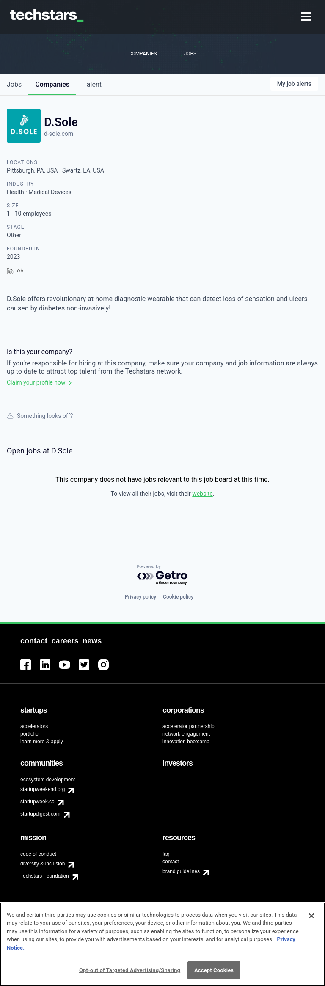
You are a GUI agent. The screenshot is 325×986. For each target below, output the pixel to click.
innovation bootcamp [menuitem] (185, 741)
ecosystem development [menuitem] (47, 780)
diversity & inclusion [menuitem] (42, 864)
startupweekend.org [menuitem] (42, 789)
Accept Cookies (214, 972)
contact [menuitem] (170, 862)
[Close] (311, 917)
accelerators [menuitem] (34, 726)
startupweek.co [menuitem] (37, 802)
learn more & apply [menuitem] (41, 741)
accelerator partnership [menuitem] (188, 726)
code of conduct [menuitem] (38, 854)
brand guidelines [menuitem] (181, 871)
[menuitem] (307, 17)
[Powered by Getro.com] (162, 575)
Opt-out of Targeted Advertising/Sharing (129, 972)
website (202, 493)
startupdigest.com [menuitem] (40, 814)
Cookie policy (178, 597)
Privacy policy (140, 597)
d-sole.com (58, 133)
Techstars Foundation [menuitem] (44, 876)
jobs (14, 84)
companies (52, 84)
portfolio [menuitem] (29, 734)
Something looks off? (40, 415)
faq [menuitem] (166, 854)
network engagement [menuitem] (186, 734)
